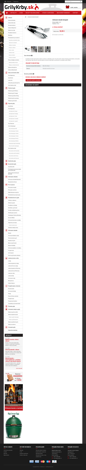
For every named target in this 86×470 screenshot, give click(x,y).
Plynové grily (11, 103)
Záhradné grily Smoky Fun (14, 82)
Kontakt (75, 12)
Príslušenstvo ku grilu (13, 197)
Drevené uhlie (11, 288)
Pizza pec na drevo (12, 189)
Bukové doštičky (11, 245)
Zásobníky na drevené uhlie (14, 303)
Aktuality (8, 335)
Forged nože (11, 250)
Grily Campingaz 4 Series (13, 131)
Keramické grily (12, 164)
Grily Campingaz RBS (13, 128)
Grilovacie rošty (11, 278)
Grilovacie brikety (12, 291)
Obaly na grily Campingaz (14, 317)
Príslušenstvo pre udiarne (13, 37)
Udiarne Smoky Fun (12, 67)
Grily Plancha (11, 123)
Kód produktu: (55, 22)
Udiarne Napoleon (12, 27)
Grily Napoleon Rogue (13, 111)
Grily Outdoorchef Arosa (13, 155)
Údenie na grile (11, 202)
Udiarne (10, 17)
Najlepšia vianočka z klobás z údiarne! (12, 340)
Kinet (52, 466)
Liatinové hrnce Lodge (13, 265)
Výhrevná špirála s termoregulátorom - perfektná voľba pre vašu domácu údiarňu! (13, 359)
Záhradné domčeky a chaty (41, 455)
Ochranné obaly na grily (14, 309)
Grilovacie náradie (12, 230)
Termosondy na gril (12, 238)
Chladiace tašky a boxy (13, 227)
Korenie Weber (11, 217)
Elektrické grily (12, 161)
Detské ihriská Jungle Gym (41, 451)
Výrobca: (54, 23)
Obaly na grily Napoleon (13, 319)
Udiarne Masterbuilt (12, 69)
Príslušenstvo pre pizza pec (14, 194)
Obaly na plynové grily (13, 314)
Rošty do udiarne (12, 47)
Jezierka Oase (38, 456)
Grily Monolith (11, 166)
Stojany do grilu (11, 240)
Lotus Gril (10, 80)
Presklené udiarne (12, 32)
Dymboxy (10, 35)
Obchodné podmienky (63, 12)
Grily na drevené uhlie (13, 72)
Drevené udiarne (11, 25)
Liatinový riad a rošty (13, 258)
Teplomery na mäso (12, 222)
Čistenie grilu (11, 306)
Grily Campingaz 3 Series (13, 133)
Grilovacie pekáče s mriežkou (14, 248)
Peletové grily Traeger (13, 93)
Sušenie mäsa (11, 52)
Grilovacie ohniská (12, 176)
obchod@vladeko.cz (58, 458)
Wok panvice (11, 280)
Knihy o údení (11, 50)
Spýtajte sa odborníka (58, 34)
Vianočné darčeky (12, 330)
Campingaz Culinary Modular (14, 215)
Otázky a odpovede (48, 12)
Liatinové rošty (11, 273)
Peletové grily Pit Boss (13, 90)
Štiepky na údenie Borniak (14, 64)
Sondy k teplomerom (13, 225)
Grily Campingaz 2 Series (13, 135)
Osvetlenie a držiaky (12, 205)
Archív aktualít (19, 368)
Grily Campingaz (11, 126)
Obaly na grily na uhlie (13, 312)
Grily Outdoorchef (12, 85)
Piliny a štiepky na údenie (13, 60)
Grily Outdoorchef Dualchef (14, 153)
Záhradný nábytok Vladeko (41, 450)
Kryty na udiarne (12, 55)
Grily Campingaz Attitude (13, 140)
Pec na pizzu (11, 184)
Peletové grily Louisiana (13, 98)
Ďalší (50, 49)
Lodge (9, 260)
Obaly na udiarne (12, 324)
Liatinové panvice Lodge (13, 263)
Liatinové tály (11, 275)
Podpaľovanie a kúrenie (14, 286)
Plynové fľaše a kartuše (13, 296)
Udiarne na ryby (11, 30)
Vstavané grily (11, 327)
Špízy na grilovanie (12, 243)
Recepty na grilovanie (32, 12)
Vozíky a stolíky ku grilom (13, 210)
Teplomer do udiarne (13, 42)
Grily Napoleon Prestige (13, 113)
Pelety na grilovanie (12, 100)
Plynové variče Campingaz (14, 145)
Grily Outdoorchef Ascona (14, 158)
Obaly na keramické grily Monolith (13, 173)
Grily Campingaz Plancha (13, 138)
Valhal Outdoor (11, 283)
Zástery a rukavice (12, 200)
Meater (9, 233)
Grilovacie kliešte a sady (13, 235)
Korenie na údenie (12, 57)
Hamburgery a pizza (12, 212)
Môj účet (5, 453)
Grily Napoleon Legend (13, 121)
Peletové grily (11, 88)
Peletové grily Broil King (13, 95)
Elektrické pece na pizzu (13, 192)
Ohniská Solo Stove (12, 181)
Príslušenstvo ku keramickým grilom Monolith (14, 170)
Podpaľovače (11, 298)
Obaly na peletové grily (13, 322)
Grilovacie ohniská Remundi (14, 179)
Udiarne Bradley (11, 20)
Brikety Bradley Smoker (13, 62)
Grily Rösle (10, 77)
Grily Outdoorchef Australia (14, 150)
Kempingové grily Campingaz (14, 143)
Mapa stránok (6, 455)
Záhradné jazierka (39, 453)
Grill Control (11, 252)
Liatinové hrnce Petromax (13, 270)
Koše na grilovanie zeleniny (14, 255)
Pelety (9, 293)
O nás (21, 12)
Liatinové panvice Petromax (14, 268)
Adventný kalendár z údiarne (12, 349)
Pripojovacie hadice (12, 301)
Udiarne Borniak (11, 22)
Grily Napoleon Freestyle (13, 118)
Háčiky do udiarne (12, 45)
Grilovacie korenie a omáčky (14, 220)
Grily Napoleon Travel (13, 116)
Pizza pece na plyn (12, 187)
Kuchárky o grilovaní (12, 207)
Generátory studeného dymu (14, 40)
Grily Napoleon (11, 75)
